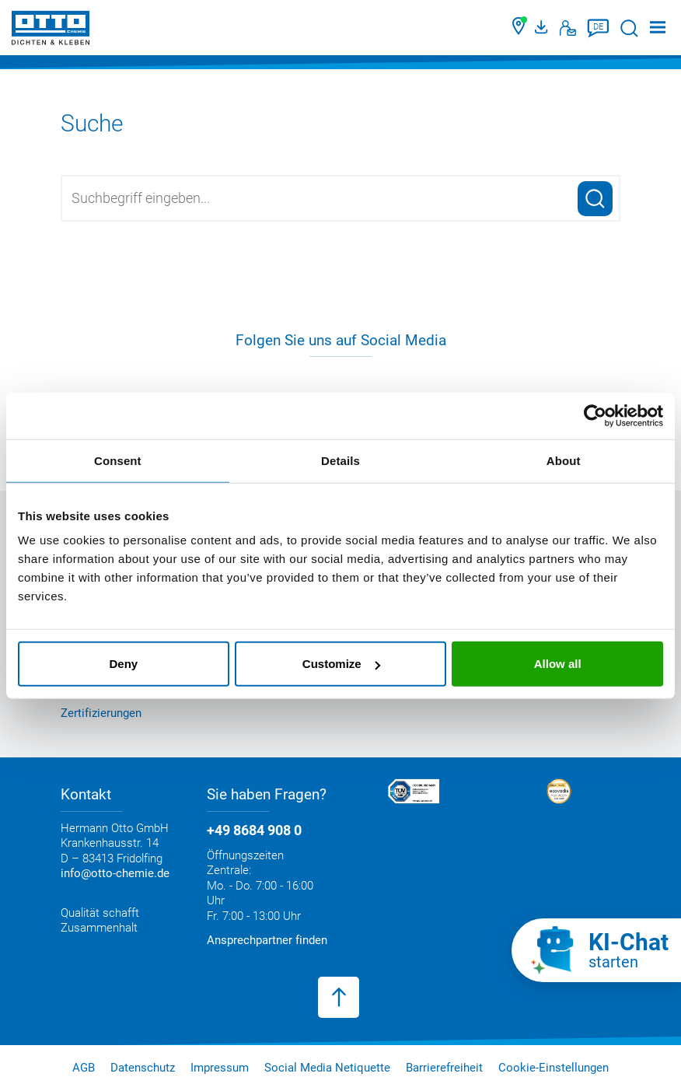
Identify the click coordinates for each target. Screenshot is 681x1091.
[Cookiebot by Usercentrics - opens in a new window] (595, 415)
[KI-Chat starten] (596, 950)
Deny (123, 663)
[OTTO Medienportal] (543, 28)
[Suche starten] (629, 28)
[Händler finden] (519, 28)
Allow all (557, 663)
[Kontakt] (568, 28)
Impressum (219, 1068)
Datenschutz (142, 1068)
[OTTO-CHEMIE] (50, 30)
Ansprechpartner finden (267, 940)
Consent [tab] (117, 460)
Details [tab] (340, 460)
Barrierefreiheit (444, 1068)
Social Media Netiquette (327, 1068)
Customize (341, 663)
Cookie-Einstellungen (553, 1068)
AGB (83, 1068)
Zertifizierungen (101, 713)
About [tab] (564, 460)
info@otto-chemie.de (115, 873)
